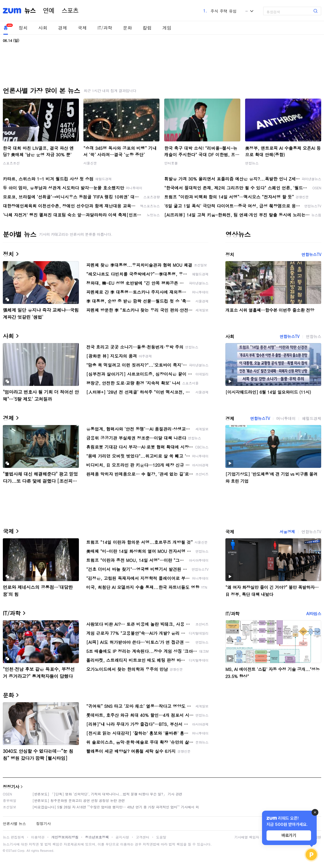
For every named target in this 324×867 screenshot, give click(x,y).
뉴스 (30, 10)
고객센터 (142, 837)
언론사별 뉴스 (14, 823)
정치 (23, 28)
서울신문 (90, 163)
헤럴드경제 (311, 418)
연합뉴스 (252, 163)
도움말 (161, 837)
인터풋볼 (171, 163)
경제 (62, 28)
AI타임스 (313, 613)
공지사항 (122, 837)
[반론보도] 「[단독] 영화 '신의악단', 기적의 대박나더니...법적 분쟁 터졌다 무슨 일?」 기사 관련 (107, 794)
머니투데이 (286, 418)
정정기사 (11, 787)
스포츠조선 (11, 163)
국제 (82, 28)
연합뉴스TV (311, 254)
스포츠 (70, 10)
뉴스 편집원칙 (13, 837)
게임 (166, 28)
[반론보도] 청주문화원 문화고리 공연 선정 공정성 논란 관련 (78, 800)
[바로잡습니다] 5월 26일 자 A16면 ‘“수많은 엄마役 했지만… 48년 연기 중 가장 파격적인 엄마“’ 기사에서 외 (115, 806)
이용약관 (38, 837)
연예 (48, 10)
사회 (42, 28)
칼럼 (147, 28)
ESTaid (11, 850)
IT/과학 (104, 28)
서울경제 (287, 531)
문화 (127, 28)
